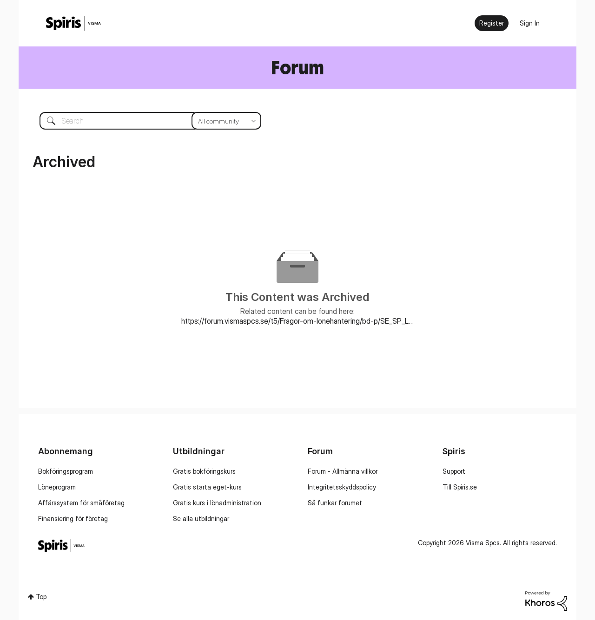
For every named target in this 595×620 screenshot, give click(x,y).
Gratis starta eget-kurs (207, 487)
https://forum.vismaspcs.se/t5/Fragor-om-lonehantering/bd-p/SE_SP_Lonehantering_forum (297, 321)
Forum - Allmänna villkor (342, 471)
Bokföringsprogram (65, 471)
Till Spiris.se (460, 487)
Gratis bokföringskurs (204, 471)
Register (491, 23)
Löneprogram (57, 487)
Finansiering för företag (73, 518)
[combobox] (143, 121)
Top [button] (41, 596)
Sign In (530, 23)
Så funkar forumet (335, 503)
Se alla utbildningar (201, 518)
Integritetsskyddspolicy (342, 487)
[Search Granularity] (226, 121)
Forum (297, 67)
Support (454, 471)
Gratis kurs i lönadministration (217, 503)
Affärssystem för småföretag (81, 503)
